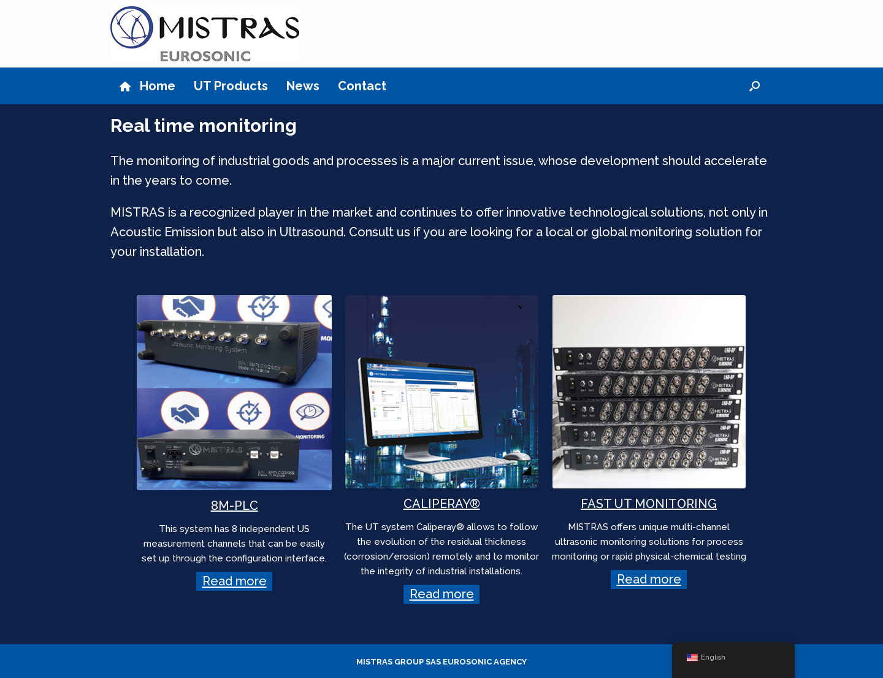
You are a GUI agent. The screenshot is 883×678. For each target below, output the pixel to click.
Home (147, 86)
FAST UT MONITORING (649, 503)
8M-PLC (234, 505)
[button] (754, 85)
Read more (234, 581)
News (302, 86)
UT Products (231, 86)
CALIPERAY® (441, 503)
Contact (362, 86)
